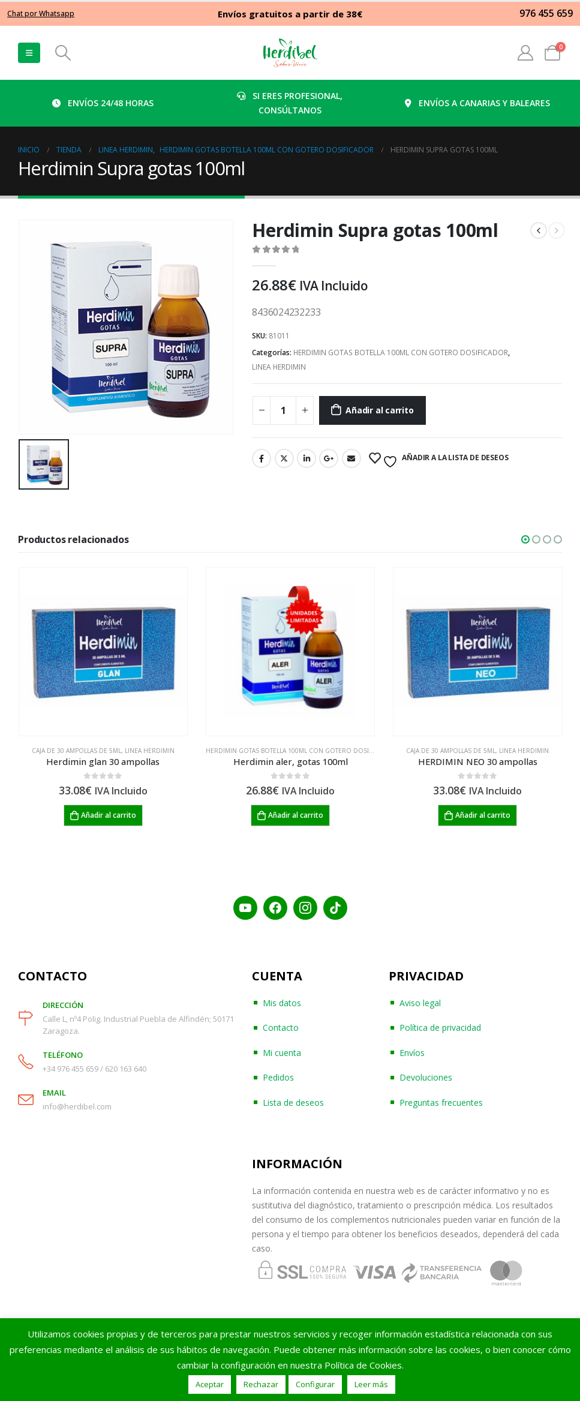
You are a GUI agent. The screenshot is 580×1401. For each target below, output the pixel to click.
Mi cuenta (282, 1052)
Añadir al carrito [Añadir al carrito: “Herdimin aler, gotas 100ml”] (295, 815)
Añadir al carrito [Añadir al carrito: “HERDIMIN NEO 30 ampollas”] (482, 815)
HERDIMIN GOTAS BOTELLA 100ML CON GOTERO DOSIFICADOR (400, 352)
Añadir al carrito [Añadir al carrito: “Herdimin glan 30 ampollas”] (108, 815)
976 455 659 (546, 13)
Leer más (371, 1384)
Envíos (412, 1052)
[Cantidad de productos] (283, 410)
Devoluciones (425, 1078)
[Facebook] (275, 908)
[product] (103, 652)
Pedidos (278, 1078)
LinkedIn (306, 458)
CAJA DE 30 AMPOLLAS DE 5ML (76, 750)
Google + (328, 458)
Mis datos (282, 1003)
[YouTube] (245, 908)
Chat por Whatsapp (40, 13)
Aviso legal (420, 1003)
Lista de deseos (293, 1102)
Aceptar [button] (210, 1384)
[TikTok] (335, 908)
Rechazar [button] (261, 1384)
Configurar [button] (315, 1384)
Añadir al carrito (379, 410)
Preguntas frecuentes (441, 1102)
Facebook (261, 458)
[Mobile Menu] (29, 53)
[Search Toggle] (62, 53)
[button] (525, 539)
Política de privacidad (440, 1028)
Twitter (284, 458)
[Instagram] (305, 908)
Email (351, 458)
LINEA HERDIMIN (279, 367)
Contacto (281, 1028)
